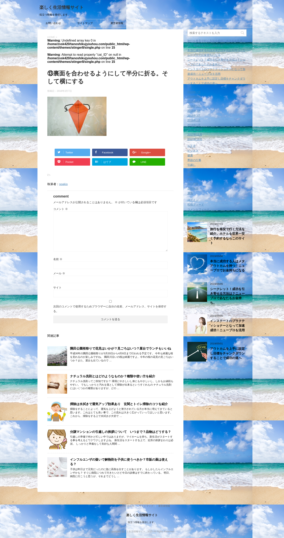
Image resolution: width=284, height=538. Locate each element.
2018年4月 (194, 110)
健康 (190, 155)
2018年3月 (194, 115)
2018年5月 (194, 106)
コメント (60, 209)
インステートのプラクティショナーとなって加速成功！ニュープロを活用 (227, 325)
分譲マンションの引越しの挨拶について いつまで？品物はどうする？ (120, 431)
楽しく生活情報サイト (61, 7)
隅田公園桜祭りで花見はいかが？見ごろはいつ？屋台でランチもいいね (120, 348)
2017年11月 (194, 134)
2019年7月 (194, 92)
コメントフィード (198, 209)
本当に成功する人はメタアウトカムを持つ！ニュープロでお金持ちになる (227, 266)
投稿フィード (195, 204)
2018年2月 (194, 120)
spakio (63, 184)
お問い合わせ (53, 23)
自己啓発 (192, 183)
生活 (190, 179)
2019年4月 (194, 101)
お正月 (191, 145)
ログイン (192, 199)
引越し (191, 164)
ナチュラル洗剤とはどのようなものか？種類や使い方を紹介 (112, 376)
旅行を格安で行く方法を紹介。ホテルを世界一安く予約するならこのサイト (227, 236)
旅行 (190, 174)
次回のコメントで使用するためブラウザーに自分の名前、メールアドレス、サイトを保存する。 (109, 309)
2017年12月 (194, 129)
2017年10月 (194, 139)
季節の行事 (194, 160)
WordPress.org (196, 214)
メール (59, 273)
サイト (57, 287)
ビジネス (192, 150)
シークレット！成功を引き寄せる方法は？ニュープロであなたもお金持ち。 (227, 295)
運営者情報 (116, 23)
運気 (190, 193)
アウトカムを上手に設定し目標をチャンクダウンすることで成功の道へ (227, 353)
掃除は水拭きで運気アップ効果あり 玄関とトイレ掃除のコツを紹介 (119, 404)
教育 (190, 169)
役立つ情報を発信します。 (142, 522)
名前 (57, 259)
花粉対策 (192, 188)
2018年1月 (194, 125)
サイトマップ (85, 23)
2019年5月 (194, 96)
